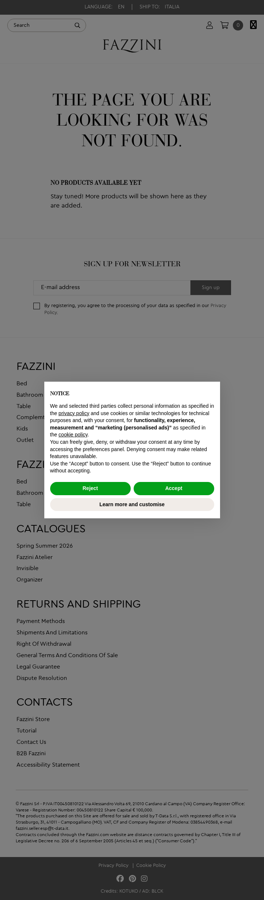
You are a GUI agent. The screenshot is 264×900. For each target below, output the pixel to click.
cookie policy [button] (73, 435)
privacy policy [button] (74, 413)
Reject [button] (90, 488)
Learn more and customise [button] (131, 504)
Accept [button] (173, 488)
